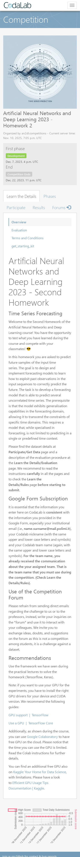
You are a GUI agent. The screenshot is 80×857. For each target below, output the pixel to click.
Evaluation (19, 230)
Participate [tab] (16, 207)
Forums (61, 207)
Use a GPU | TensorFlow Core (31, 723)
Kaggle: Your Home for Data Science (39, 772)
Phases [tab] (50, 196)
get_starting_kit (23, 246)
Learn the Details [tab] (21, 196)
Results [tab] (39, 207)
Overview (19, 222)
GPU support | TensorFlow (28, 715)
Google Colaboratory (42, 736)
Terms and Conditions (28, 238)
